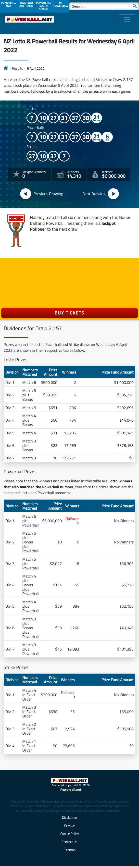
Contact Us (69, 841)
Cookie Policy (69, 833)
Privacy (69, 825)
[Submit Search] (134, 5)
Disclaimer (69, 817)
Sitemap (69, 849)
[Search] (104, 6)
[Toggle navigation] (127, 19)
